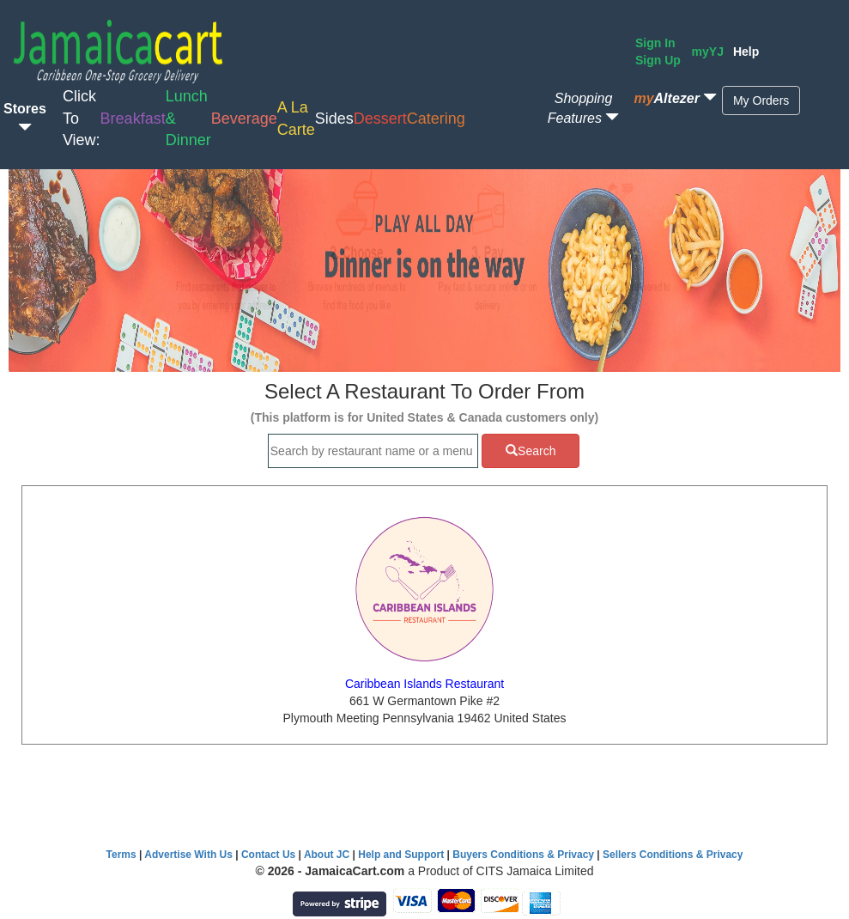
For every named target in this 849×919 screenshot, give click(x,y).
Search (530, 451)
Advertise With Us (188, 855)
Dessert (380, 118)
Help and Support (401, 855)
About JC (326, 855)
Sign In (655, 43)
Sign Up (658, 60)
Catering (436, 118)
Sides (334, 118)
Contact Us (268, 855)
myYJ (708, 51)
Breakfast (133, 118)
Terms (121, 855)
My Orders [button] (761, 100)
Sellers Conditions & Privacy (673, 855)
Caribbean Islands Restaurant (424, 684)
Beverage (244, 118)
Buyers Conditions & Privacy (524, 855)
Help (746, 51)
